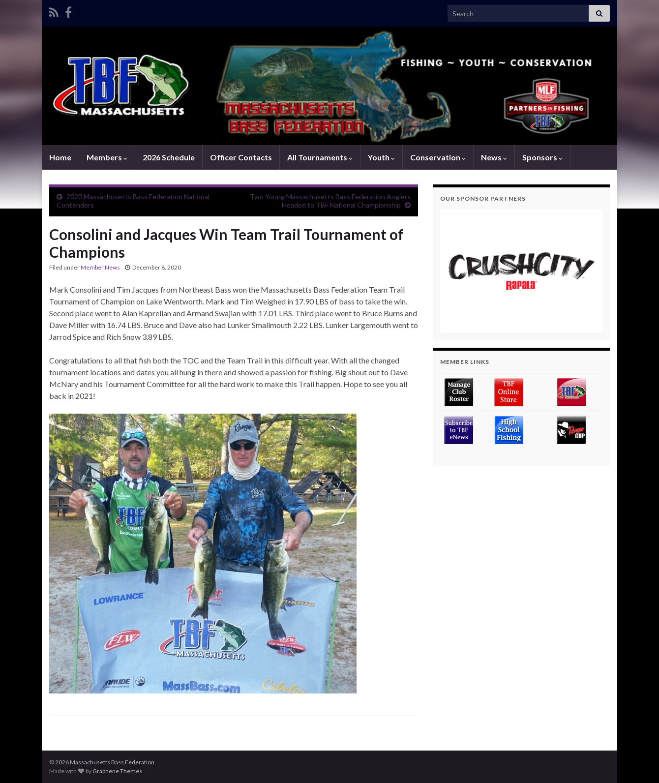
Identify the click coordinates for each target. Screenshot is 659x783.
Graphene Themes (117, 771)
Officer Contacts (241, 157)
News (494, 157)
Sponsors (542, 157)
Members (107, 157)
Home (60, 157)
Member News (100, 267)
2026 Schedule (169, 157)
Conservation (438, 157)
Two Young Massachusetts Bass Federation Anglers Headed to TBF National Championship (330, 200)
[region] (521, 271)
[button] (521, 271)
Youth (381, 157)
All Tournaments (320, 157)
